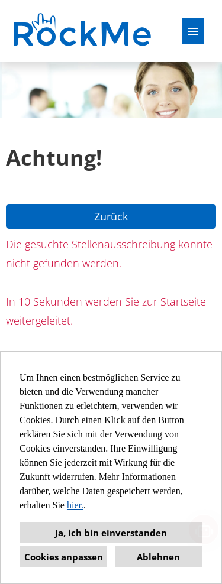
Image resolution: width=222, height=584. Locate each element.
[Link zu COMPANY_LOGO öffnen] (84, 31)
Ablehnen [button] (158, 557)
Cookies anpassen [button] (63, 557)
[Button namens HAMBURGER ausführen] (193, 31)
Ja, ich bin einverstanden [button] (111, 532)
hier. (75, 505)
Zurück (111, 216)
